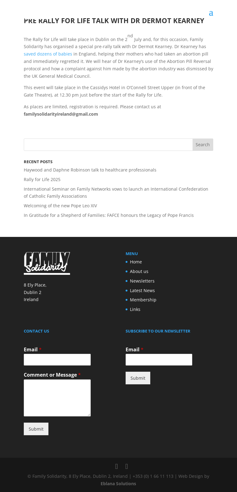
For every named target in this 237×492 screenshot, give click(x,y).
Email (33, 349)
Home (136, 262)
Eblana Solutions (118, 483)
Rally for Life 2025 (42, 179)
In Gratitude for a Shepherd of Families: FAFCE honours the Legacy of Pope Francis (109, 215)
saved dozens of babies (48, 54)
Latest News (142, 290)
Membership (143, 300)
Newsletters (142, 281)
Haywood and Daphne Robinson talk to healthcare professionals (90, 170)
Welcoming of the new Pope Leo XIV (60, 206)
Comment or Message (52, 375)
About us (139, 271)
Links (135, 309)
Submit (36, 429)
